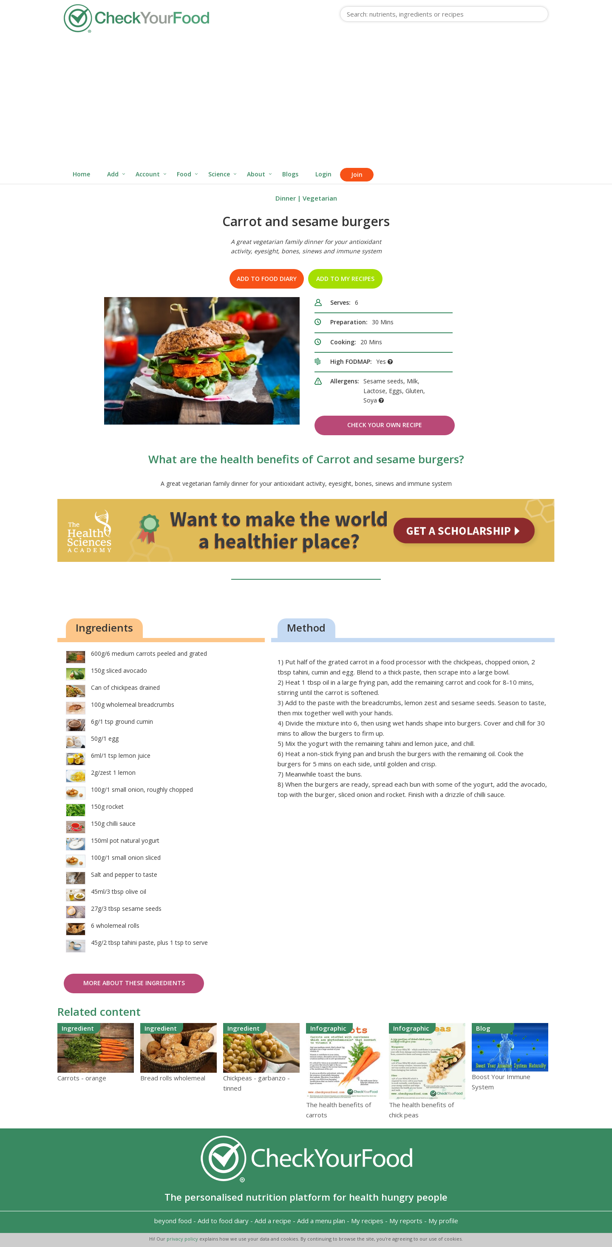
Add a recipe (273, 1220)
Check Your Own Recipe (384, 425)
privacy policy (183, 1239)
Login (323, 174)
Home (81, 174)
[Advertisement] (306, 101)
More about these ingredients (134, 983)
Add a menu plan (321, 1220)
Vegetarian (320, 198)
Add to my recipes (345, 279)
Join (357, 174)
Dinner (285, 198)
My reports (405, 1220)
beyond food (173, 1220)
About (256, 174)
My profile (443, 1220)
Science (219, 174)
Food (184, 174)
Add (113, 174)
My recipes (367, 1220)
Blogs (290, 174)
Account (148, 174)
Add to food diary (267, 279)
